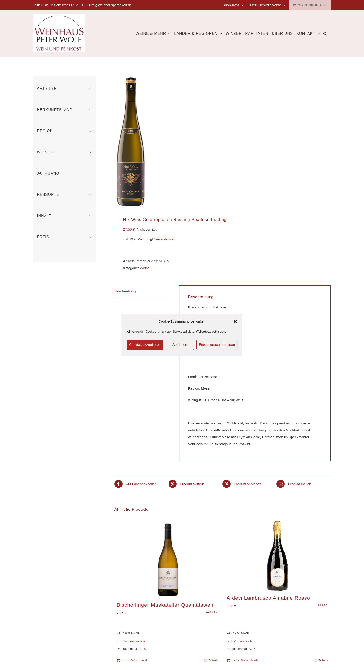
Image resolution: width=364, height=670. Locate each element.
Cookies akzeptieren (145, 344)
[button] (235, 321)
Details (213, 660)
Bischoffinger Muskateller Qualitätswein (166, 605)
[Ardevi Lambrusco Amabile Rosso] (277, 556)
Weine (145, 268)
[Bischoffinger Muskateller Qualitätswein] (167, 559)
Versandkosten (164, 239)
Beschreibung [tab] (125, 291)
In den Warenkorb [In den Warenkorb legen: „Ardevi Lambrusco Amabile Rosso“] (244, 660)
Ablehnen (179, 344)
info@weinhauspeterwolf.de (110, 5)
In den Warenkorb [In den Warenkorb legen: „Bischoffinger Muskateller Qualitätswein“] (134, 660)
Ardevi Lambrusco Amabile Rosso (268, 598)
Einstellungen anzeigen (217, 344)
